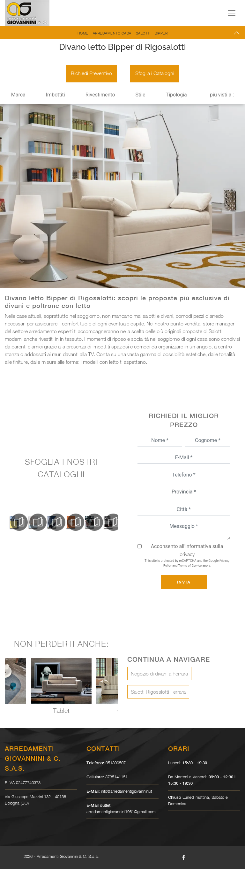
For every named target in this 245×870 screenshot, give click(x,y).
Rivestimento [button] (100, 96)
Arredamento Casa (112, 33)
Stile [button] (140, 96)
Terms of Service (190, 566)
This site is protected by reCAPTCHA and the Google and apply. (187, 564)
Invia (184, 583)
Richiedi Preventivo (91, 74)
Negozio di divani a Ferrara (159, 674)
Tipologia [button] (176, 96)
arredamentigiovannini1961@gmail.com (121, 812)
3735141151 (116, 777)
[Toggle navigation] (231, 13)
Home (83, 33)
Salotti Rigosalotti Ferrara (158, 693)
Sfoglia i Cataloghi (155, 74)
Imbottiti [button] (55, 96)
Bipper (161, 33)
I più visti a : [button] (220, 96)
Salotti (143, 33)
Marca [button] (18, 96)
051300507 (116, 763)
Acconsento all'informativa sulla (187, 551)
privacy (187, 555)
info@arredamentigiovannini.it (126, 792)
